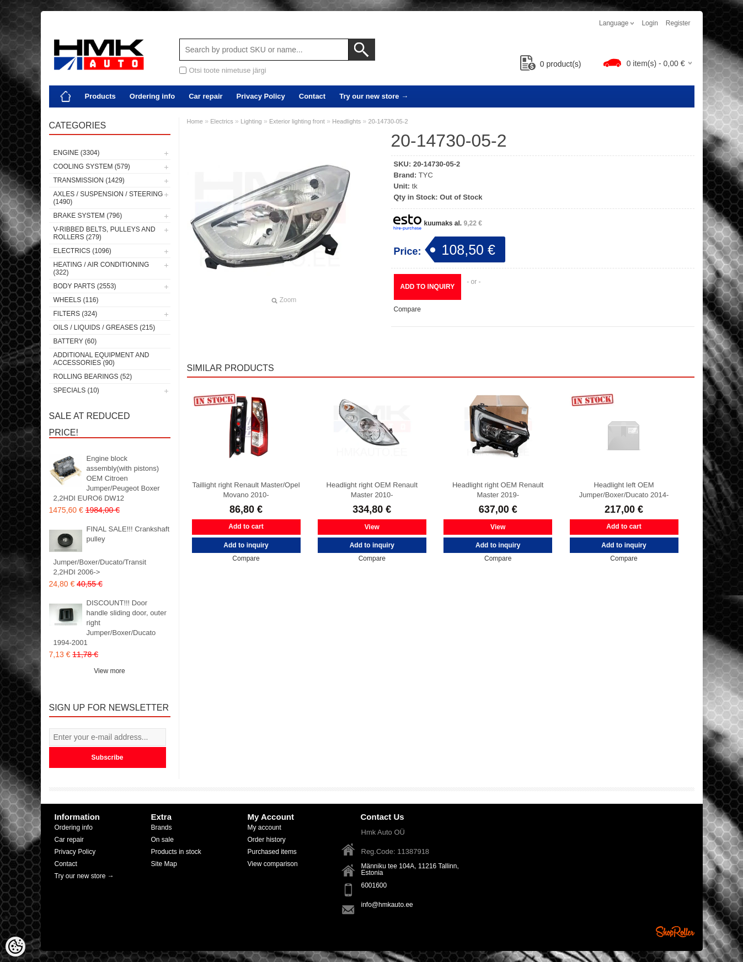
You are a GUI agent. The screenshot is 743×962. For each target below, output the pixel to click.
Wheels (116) (76, 300)
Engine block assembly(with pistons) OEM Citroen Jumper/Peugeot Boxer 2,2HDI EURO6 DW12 (107, 478)
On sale (162, 839)
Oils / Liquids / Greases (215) (105, 327)
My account (264, 827)
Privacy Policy (261, 96)
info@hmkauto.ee (387, 904)
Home (195, 121)
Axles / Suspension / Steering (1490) (108, 198)
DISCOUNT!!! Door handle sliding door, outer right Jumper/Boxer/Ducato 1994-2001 (110, 623)
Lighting (251, 121)
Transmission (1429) (89, 180)
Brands (161, 827)
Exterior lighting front (297, 121)
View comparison (273, 864)
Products (100, 96)
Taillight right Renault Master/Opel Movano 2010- (246, 490)
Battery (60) (75, 341)
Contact (312, 96)
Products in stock (176, 851)
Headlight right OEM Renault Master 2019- (497, 490)
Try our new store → (373, 96)
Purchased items (272, 851)
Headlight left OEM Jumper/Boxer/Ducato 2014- (624, 490)
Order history (267, 839)
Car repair (205, 96)
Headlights (346, 121)
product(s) (550, 64)
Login (650, 23)
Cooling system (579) (92, 166)
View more (109, 671)
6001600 (374, 885)
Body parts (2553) (85, 286)
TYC (426, 175)
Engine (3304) (77, 153)
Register (678, 23)
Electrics (221, 121)
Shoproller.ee (675, 931)
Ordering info (152, 96)
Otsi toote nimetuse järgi (227, 70)
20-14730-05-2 (388, 121)
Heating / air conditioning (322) (101, 268)
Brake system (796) (88, 215)
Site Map (164, 864)
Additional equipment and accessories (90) (101, 359)
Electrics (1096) (82, 251)
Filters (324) (76, 314)
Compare (407, 309)
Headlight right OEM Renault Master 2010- (372, 490)
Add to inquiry (427, 287)
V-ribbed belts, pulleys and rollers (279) (105, 233)
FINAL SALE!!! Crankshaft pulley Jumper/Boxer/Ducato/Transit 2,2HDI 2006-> (112, 550)
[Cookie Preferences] (15, 946)
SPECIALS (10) (76, 390)
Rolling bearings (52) (93, 376)
